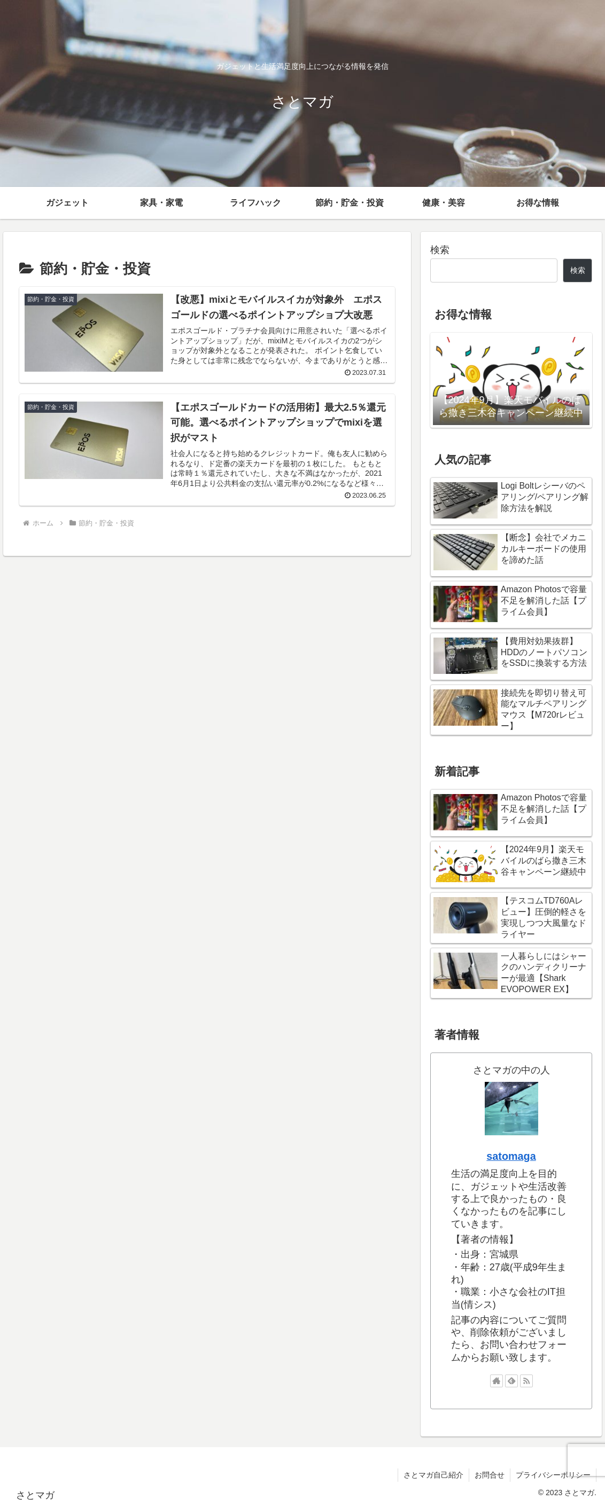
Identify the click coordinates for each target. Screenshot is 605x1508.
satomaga (511, 1156)
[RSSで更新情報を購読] (526, 1381)
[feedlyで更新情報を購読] (511, 1381)
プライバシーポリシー (553, 1475)
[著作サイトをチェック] (496, 1381)
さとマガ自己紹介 (433, 1475)
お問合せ (490, 1475)
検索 (439, 250)
